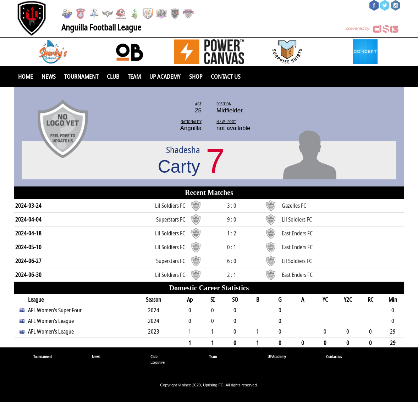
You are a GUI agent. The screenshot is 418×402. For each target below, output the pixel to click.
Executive (157, 362)
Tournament (81, 76)
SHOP (195, 76)
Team (134, 76)
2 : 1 (231, 275)
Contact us (226, 76)
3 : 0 (231, 206)
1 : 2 (231, 233)
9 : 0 (231, 219)
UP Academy (165, 76)
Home (25, 76)
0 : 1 (231, 247)
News (49, 76)
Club (113, 76)
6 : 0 (231, 261)
